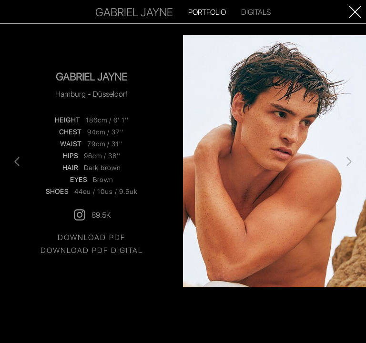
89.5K (91, 215)
